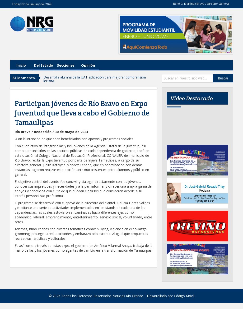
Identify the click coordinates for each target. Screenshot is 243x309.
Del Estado (43, 65)
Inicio (21, 65)
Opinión (88, 65)
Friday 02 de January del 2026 (32, 4)
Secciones (66, 65)
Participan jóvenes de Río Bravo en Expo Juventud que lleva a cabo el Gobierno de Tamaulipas (82, 113)
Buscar (223, 78)
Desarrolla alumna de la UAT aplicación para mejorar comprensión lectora (94, 79)
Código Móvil (184, 296)
